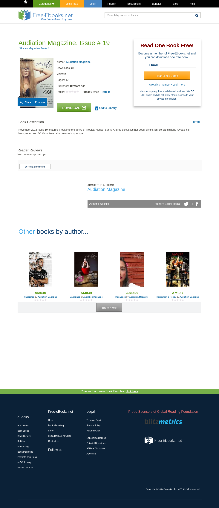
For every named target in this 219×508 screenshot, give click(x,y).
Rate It (106, 91)
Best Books (134, 3)
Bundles (157, 3)
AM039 (86, 293)
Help (192, 3)
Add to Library (106, 108)
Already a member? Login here (167, 84)
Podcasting (23, 446)
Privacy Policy (94, 425)
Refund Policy (93, 430)
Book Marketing (25, 452)
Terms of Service (95, 420)
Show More (109, 307)
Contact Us (53, 441)
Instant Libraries (25, 467)
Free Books (23, 425)
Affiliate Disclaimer (96, 448)
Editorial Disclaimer (96, 443)
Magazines (29, 297)
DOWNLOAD (74, 107)
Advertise (91, 453)
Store (51, 430)
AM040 (40, 293)
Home (51, 420)
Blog (175, 3)
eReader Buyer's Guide (59, 436)
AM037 (177, 293)
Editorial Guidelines (96, 438)
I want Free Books (167, 75)
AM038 (132, 293)
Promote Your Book (27, 457)
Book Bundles (24, 436)
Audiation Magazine (78, 61)
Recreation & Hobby (166, 297)
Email (153, 65)
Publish (112, 3)
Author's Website (99, 203)
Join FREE (72, 3)
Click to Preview (35, 102)
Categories (46, 3)
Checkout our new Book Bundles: (109, 391)
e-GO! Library (24, 462)
